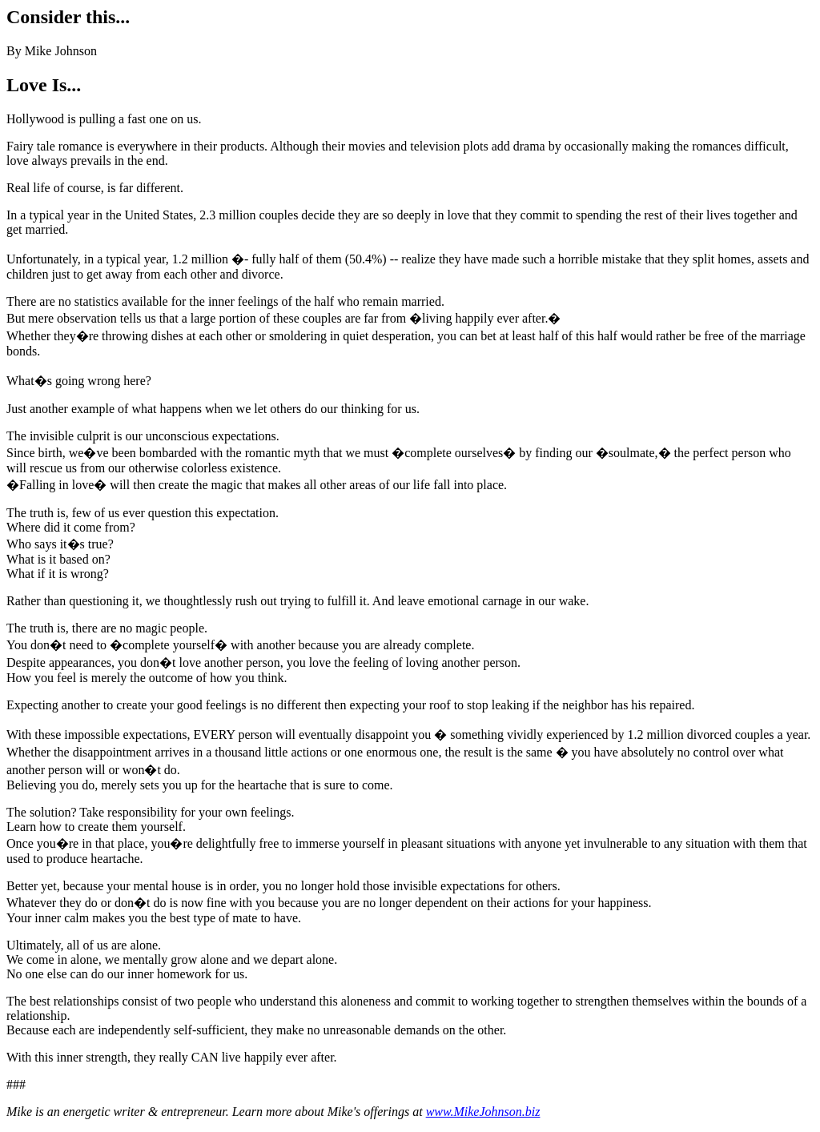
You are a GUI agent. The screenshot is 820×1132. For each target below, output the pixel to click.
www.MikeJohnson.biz (483, 1111)
